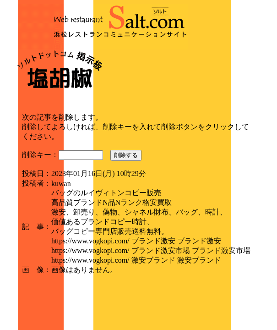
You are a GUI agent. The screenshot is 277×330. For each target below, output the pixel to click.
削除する (126, 155)
